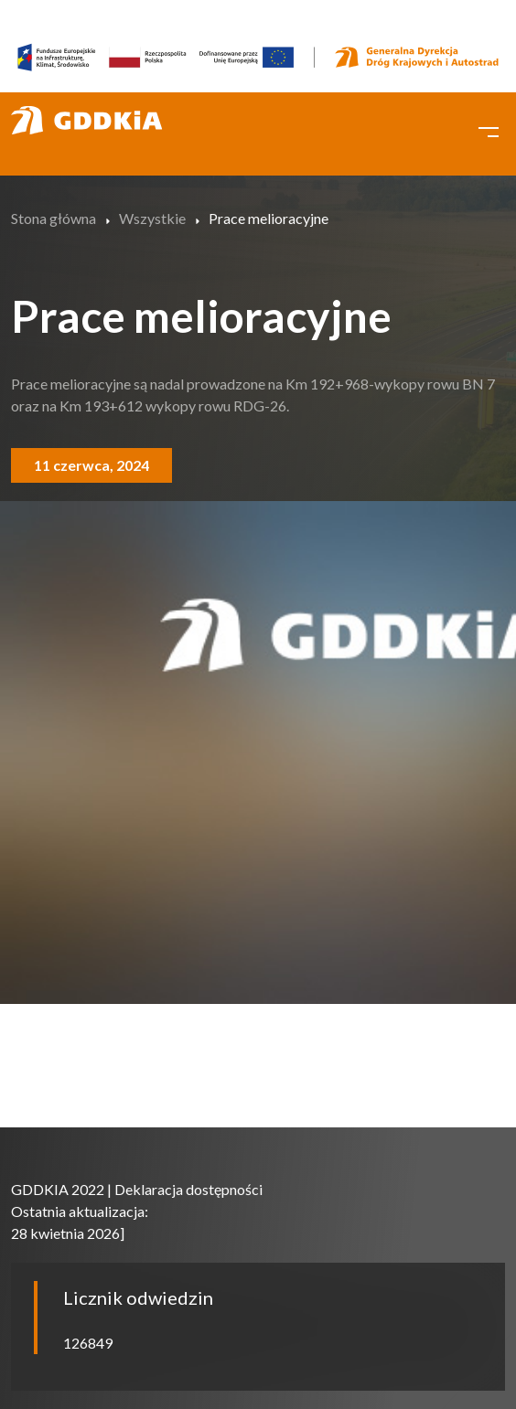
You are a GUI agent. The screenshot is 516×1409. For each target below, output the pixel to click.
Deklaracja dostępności (188, 1189)
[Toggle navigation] (488, 130)
